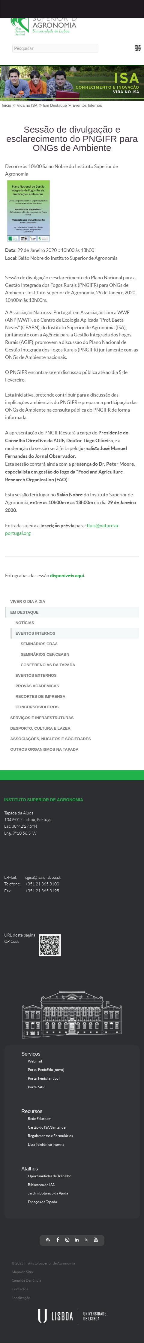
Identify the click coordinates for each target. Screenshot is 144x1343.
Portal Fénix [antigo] (44, 1078)
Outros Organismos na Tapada (44, 749)
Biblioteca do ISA (41, 1185)
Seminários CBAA (39, 644)
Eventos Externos (36, 675)
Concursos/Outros (37, 707)
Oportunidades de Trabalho (49, 1176)
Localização (21, 1298)
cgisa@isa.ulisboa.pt (43, 877)
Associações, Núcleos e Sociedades (50, 739)
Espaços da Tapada (42, 1202)
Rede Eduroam (39, 1119)
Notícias (25, 623)
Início (6, 105)
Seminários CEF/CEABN (45, 654)
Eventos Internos (87, 105)
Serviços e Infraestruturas (42, 718)
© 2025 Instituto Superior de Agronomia (43, 1263)
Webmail (35, 1061)
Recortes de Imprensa (40, 696)
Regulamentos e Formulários (50, 1136)
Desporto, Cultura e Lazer (40, 728)
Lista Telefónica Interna (46, 1144)
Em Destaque (55, 105)
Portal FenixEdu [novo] (46, 1070)
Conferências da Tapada (48, 665)
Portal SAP (36, 1087)
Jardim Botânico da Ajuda (48, 1193)
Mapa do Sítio (22, 1272)
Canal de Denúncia (26, 1280)
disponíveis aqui (66, 575)
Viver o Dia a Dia (27, 601)
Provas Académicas (37, 686)
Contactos (20, 1289)
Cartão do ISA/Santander (47, 1127)
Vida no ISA (27, 105)
